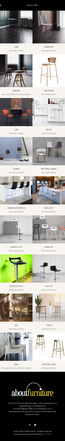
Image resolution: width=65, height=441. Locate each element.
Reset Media (47, 434)
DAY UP (48, 286)
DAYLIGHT (49, 208)
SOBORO (16, 90)
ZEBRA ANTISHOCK (16, 208)
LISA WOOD (49, 90)
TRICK (49, 325)
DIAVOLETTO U (16, 286)
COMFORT (49, 47)
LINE (16, 47)
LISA (16, 129)
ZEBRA (16, 169)
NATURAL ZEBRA (49, 169)
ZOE (16, 325)
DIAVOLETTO (16, 247)
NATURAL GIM (48, 364)
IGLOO (49, 129)
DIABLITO (48, 247)
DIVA (16, 364)
